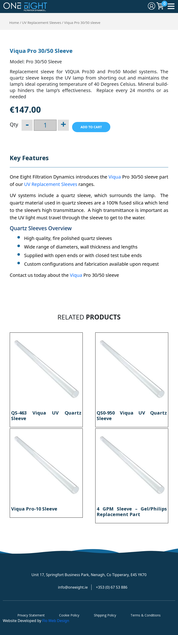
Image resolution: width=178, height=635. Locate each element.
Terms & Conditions (145, 615)
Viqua (114, 177)
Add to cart (91, 127)
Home (14, 22)
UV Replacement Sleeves (41, 22)
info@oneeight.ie (73, 587)
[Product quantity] (45, 125)
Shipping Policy (105, 615)
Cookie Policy (69, 615)
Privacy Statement (31, 615)
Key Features (29, 158)
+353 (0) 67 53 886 (111, 587)
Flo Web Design (55, 620)
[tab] (29, 160)
